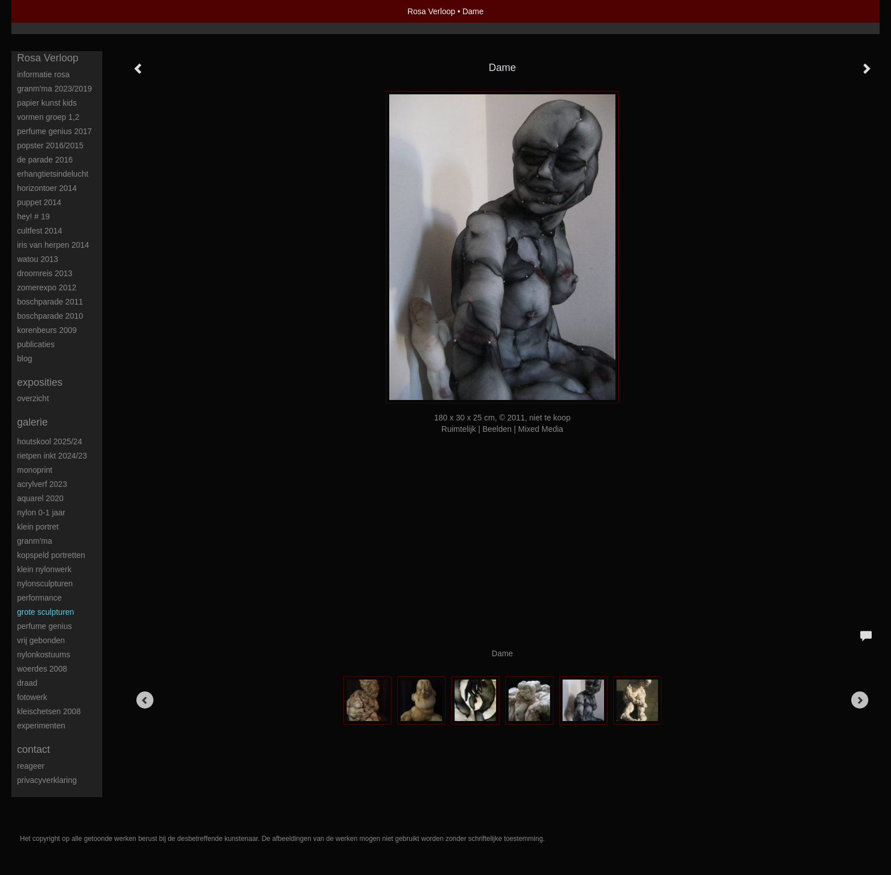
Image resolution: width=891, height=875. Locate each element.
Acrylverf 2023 (42, 484)
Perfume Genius (44, 626)
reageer (30, 765)
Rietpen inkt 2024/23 (52, 455)
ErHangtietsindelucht (52, 173)
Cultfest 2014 (39, 230)
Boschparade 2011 (50, 301)
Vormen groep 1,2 (48, 117)
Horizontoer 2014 (47, 188)
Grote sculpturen (45, 611)
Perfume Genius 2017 (54, 131)
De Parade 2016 (45, 159)
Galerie (32, 422)
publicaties (36, 344)
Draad (27, 683)
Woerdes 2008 (42, 668)
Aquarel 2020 (40, 498)
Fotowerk (32, 697)
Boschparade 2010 (50, 315)
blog (24, 358)
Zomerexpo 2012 (46, 287)
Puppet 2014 (39, 202)
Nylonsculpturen (45, 583)
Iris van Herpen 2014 (53, 244)
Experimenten (41, 725)
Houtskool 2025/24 (49, 441)
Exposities (40, 382)
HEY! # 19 (33, 216)
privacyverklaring (47, 780)
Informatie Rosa (43, 74)
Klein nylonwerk (44, 569)
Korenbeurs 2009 (47, 330)
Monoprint (34, 469)
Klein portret (38, 526)
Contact (33, 749)
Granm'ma (34, 540)
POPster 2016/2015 (50, 145)
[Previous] (144, 700)
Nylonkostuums (43, 654)
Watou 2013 (37, 259)
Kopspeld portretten (51, 555)
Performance (39, 597)
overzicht (33, 398)
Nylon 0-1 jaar (41, 512)
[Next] (859, 700)
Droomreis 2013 (44, 273)
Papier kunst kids (47, 102)
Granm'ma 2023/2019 (54, 88)
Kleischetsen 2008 (49, 711)
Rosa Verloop (431, 11)
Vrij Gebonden (41, 640)
